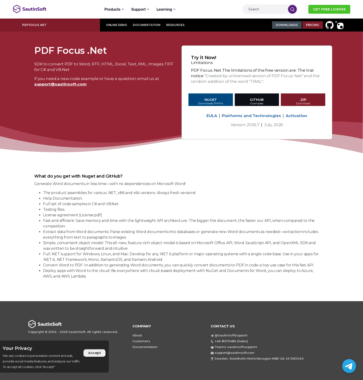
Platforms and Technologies (251, 115)
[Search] (264, 9)
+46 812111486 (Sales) (231, 341)
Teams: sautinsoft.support (236, 347)
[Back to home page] (49, 9)
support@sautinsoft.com (60, 84)
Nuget (210, 101)
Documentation (144, 347)
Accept (94, 353)
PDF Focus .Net (34, 25)
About (137, 335)
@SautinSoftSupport (231, 335)
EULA (212, 115)
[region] (54, 357)
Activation (296, 115)
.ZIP (303, 101)
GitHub (257, 101)
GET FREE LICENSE (329, 9)
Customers (141, 341)
